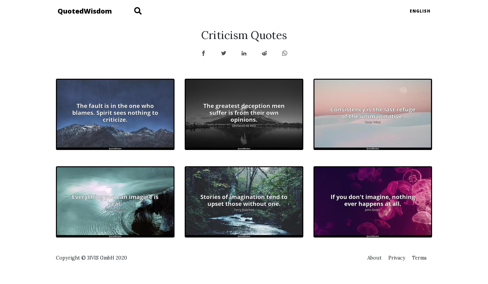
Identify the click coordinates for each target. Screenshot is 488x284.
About (374, 258)
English (420, 11)
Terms (419, 258)
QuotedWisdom (85, 11)
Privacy (396, 258)
